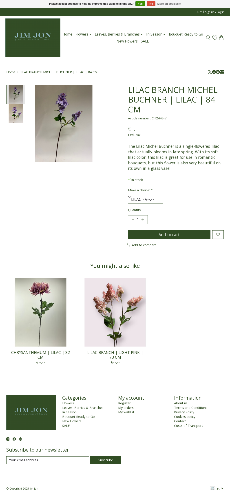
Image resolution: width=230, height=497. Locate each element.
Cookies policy (184, 416)
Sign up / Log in (214, 12)
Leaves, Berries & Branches (82, 407)
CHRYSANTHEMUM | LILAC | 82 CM (40, 355)
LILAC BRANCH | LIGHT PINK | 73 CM (115, 355)
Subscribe (105, 460)
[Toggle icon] (208, 38)
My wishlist (126, 412)
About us (181, 403)
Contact (180, 421)
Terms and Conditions (190, 407)
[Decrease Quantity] (133, 219)
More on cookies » (169, 3)
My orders (126, 407)
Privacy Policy (184, 412)
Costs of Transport (188, 425)
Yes (140, 3)
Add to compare (142, 245)
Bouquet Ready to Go (186, 34)
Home (67, 34)
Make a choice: (140, 190)
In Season (69, 412)
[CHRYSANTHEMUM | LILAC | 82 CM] (40, 312)
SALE (145, 41)
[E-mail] (47, 460)
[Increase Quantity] (142, 219)
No (151, 3)
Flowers (68, 403)
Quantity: (135, 210)
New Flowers (127, 41)
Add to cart (169, 234)
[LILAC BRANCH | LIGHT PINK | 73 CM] (115, 312)
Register (124, 403)
